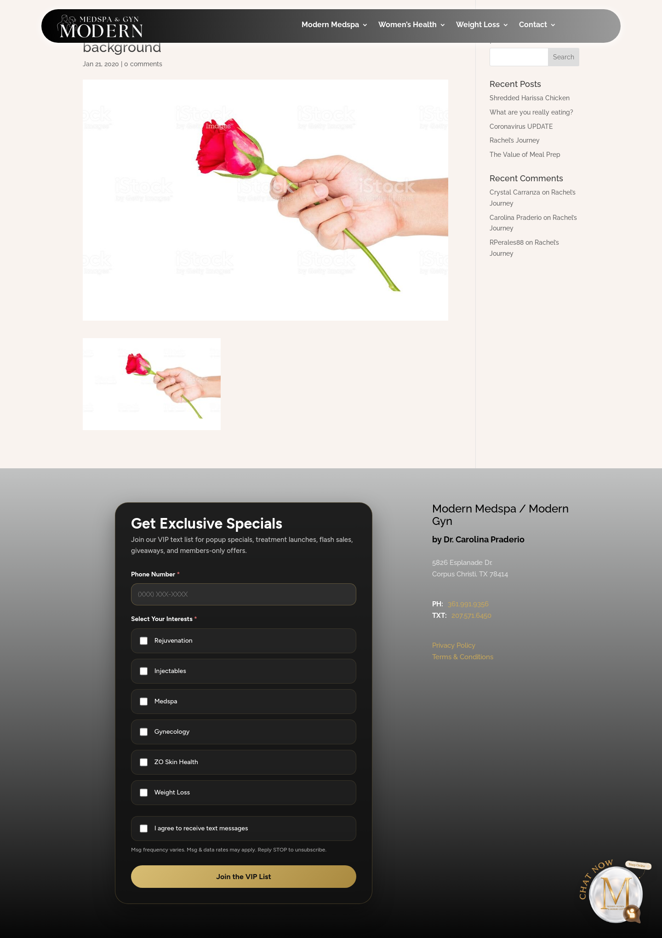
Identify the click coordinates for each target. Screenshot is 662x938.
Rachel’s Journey (515, 140)
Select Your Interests (164, 619)
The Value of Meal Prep (525, 154)
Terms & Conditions (462, 657)
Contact (533, 25)
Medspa (165, 701)
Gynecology (172, 732)
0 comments (143, 64)
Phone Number (155, 574)
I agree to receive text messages (201, 828)
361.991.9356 (468, 604)
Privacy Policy (453, 645)
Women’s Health (407, 25)
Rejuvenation (173, 641)
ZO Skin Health (176, 762)
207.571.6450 (471, 615)
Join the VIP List (243, 876)
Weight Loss (478, 25)
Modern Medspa (330, 25)
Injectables (170, 671)
